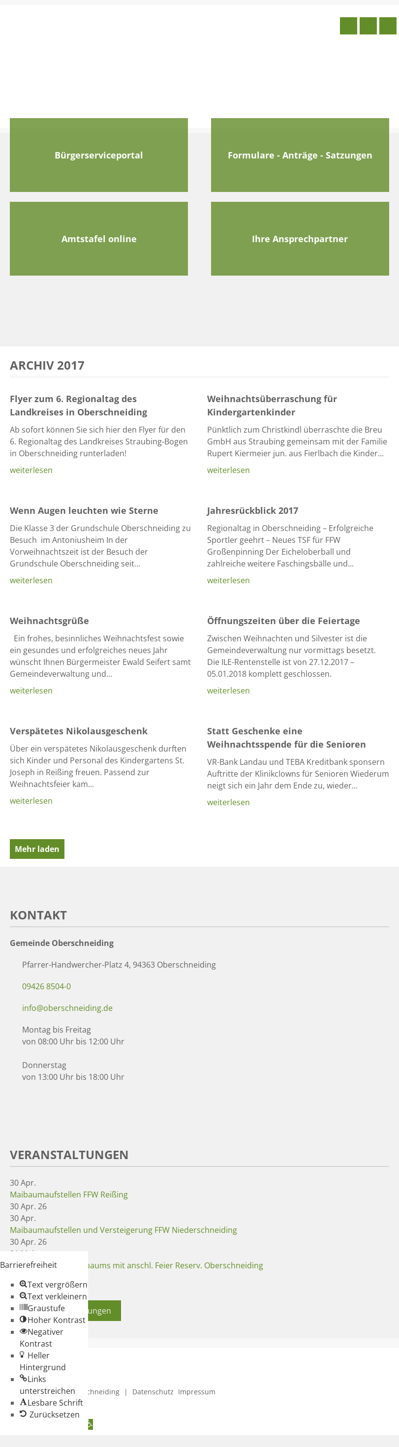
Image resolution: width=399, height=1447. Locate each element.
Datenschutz (153, 1391)
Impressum (196, 1391)
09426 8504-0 (46, 986)
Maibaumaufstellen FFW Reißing (69, 1194)
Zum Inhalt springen (37, 1441)
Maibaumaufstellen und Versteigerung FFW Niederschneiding (123, 1230)
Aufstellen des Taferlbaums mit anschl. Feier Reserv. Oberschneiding (136, 1265)
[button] (54, 1284)
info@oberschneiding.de (67, 1008)
